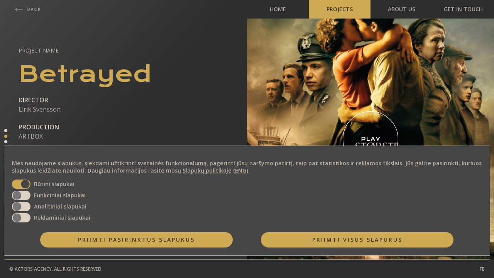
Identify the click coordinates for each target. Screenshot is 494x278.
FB (482, 269)
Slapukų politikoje (207, 170)
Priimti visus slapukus (357, 239)
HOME (278, 9)
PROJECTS (340, 9)
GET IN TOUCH (463, 9)
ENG (241, 170)
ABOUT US (401, 9)
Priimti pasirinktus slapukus (136, 239)
